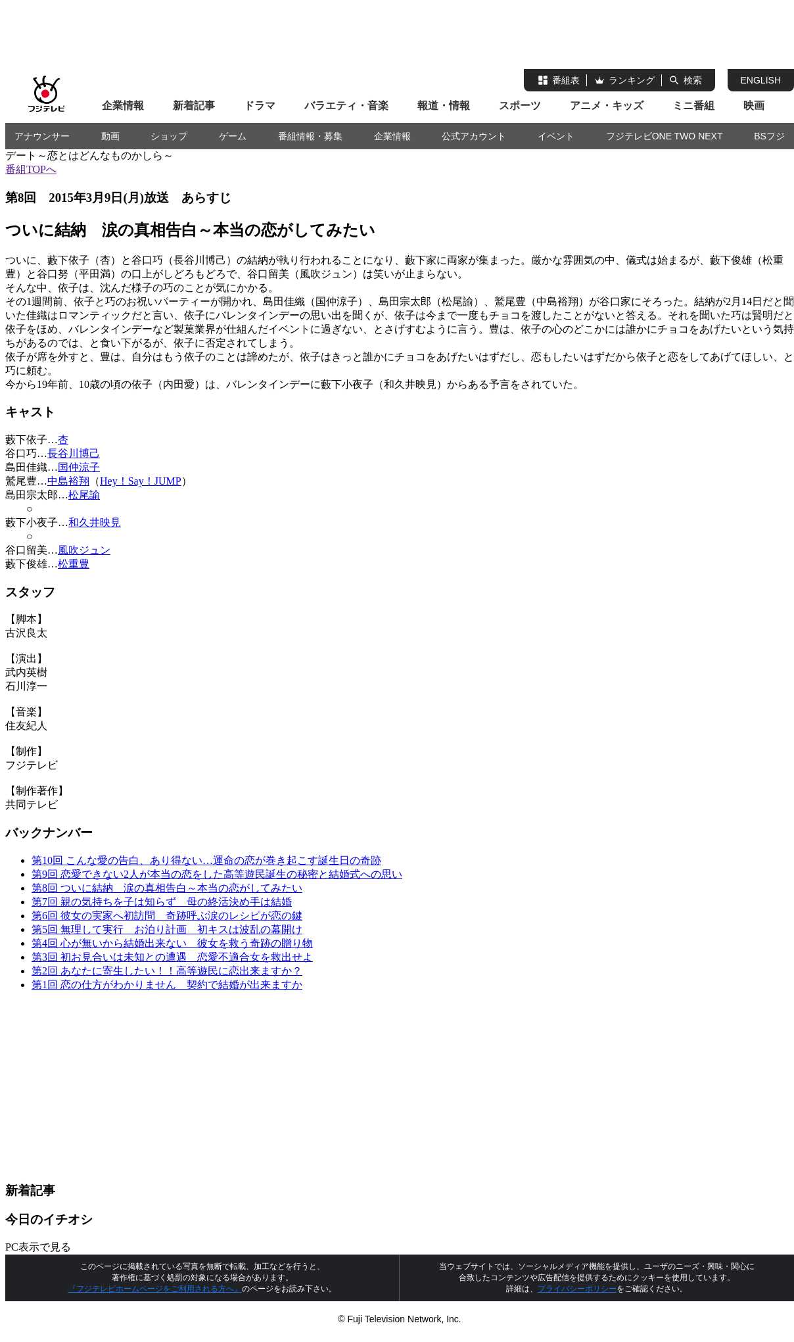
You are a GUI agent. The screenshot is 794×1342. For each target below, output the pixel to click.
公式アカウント (474, 136)
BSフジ (769, 136)
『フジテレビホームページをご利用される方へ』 (155, 1288)
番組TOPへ (31, 169)
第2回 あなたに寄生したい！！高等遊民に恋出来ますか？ (167, 970)
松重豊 (73, 563)
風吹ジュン (84, 550)
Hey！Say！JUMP (140, 481)
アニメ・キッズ (606, 105)
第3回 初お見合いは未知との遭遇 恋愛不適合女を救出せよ (172, 957)
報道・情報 (443, 105)
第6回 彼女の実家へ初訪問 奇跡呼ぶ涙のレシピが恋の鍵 (167, 915)
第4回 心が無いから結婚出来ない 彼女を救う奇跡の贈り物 (172, 943)
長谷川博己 (73, 453)
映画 (753, 105)
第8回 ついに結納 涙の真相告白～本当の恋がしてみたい (167, 888)
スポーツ (520, 105)
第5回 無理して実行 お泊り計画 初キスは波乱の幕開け (167, 929)
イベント (556, 136)
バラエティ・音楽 (346, 105)
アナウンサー (42, 136)
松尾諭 (84, 494)
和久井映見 (94, 522)
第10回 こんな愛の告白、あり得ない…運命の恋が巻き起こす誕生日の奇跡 (206, 860)
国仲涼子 (79, 467)
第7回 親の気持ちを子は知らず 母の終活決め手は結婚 (162, 901)
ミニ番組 (693, 105)
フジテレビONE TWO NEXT (664, 136)
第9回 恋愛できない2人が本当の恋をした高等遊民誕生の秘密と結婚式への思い (217, 874)
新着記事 (194, 105)
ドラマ (259, 105)
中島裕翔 (68, 481)
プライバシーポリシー (577, 1288)
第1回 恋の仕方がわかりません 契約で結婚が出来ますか (167, 984)
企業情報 (123, 105)
